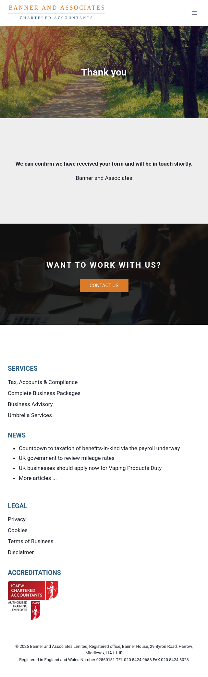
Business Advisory (30, 404)
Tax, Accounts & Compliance (43, 382)
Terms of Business (31, 541)
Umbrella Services (30, 415)
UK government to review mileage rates (67, 458)
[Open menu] (194, 13)
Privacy (17, 519)
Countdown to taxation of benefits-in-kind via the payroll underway (99, 448)
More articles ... (38, 478)
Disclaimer (21, 552)
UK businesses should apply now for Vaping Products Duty (90, 468)
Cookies (18, 530)
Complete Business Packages (44, 393)
